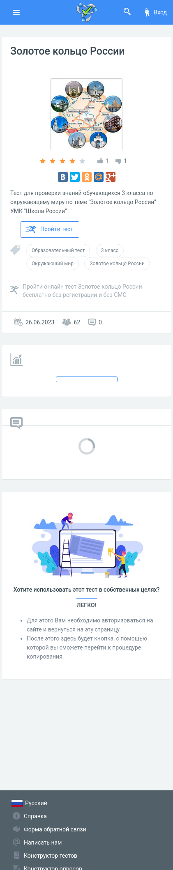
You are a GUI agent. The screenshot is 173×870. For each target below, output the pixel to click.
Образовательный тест (58, 250)
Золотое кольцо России (67, 51)
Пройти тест (49, 229)
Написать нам (43, 842)
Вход (155, 12)
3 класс (109, 250)
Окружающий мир (53, 263)
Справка (35, 816)
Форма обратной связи (55, 829)
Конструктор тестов (50, 855)
